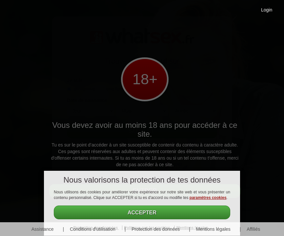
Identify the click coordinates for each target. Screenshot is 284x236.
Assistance (42, 229)
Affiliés (253, 229)
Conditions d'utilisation (92, 229)
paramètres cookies (208, 197)
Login (266, 9)
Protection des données (156, 229)
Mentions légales (213, 229)
